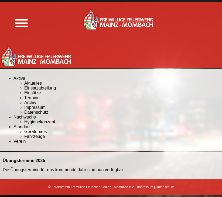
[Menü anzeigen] (21, 23)
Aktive (19, 78)
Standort (21, 126)
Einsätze (32, 93)
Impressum (35, 107)
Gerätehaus (35, 131)
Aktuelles (33, 83)
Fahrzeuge (34, 136)
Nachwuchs (24, 117)
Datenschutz (36, 112)
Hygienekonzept (39, 122)
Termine (32, 97)
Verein (19, 141)
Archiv (30, 102)
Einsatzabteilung (40, 88)
